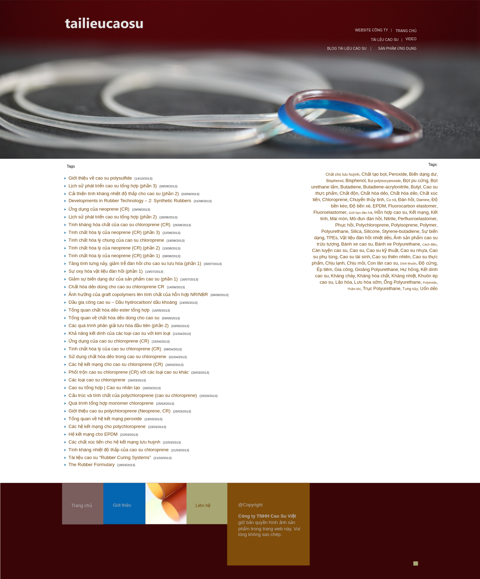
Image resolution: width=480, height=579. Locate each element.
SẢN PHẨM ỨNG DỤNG (397, 48)
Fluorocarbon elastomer (412, 206)
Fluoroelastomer (330, 212)
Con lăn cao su (382, 263)
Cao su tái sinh (355, 256)
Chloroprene (335, 199)
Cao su (356, 250)
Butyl (416, 186)
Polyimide (430, 282)
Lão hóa (343, 282)
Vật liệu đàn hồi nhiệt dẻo (366, 237)
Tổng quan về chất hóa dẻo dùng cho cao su (113, 317)
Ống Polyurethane (402, 282)
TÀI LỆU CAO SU (384, 40)
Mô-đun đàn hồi (366, 218)
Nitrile (390, 218)
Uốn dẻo (429, 288)
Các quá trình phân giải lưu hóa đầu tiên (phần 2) (118, 325)
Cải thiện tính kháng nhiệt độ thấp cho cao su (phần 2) (123, 193)
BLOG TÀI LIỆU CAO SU (347, 48)
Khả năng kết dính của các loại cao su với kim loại (119, 333)
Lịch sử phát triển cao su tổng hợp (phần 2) (112, 216)
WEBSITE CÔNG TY (371, 30)
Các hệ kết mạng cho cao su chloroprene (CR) (115, 364)
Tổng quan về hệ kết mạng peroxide (105, 418)
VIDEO (411, 39)
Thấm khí (354, 289)
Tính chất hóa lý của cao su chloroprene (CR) (114, 348)
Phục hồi (344, 225)
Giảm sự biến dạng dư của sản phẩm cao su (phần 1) (123, 279)
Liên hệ (203, 505)
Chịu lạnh (335, 263)
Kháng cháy (343, 275)
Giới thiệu (122, 505)
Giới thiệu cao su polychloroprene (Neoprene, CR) (119, 411)
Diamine (423, 200)
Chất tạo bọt (373, 174)
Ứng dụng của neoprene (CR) (99, 209)
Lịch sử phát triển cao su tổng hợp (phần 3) (112, 185)
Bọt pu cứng (415, 180)
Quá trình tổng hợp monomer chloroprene (111, 403)
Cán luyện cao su (329, 250)
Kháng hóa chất (373, 275)
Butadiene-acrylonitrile (386, 186)
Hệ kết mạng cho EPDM (93, 434)
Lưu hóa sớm (368, 282)
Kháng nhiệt (403, 275)
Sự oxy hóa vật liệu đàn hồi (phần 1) (105, 271)
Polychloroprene (372, 225)
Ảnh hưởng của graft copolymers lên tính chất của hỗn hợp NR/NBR (138, 294)
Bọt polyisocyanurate (384, 181)
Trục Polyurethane (382, 288)
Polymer (428, 225)
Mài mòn (339, 218)
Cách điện (429, 244)
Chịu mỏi (356, 263)
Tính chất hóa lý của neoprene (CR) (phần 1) (114, 255)
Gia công (344, 269)
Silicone (372, 231)
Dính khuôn (408, 263)
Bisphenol (334, 181)
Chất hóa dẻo (374, 193)
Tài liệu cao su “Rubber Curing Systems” (109, 457)
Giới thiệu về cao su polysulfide (100, 178)
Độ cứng (428, 263)
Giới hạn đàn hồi (360, 213)
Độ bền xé (360, 206)
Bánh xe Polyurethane (397, 244)
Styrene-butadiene (400, 231)
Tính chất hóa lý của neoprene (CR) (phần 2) (114, 248)
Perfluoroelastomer (417, 218)
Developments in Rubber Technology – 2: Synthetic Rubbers (129, 200)
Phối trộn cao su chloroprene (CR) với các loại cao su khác (128, 372)
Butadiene (350, 186)
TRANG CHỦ (406, 31)
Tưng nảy (410, 289)
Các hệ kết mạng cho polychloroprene (106, 426)
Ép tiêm (324, 269)
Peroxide (398, 174)
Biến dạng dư (423, 174)
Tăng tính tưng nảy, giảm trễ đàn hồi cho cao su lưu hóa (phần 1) (134, 263)
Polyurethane (334, 231)
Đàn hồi (406, 199)
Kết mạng (418, 212)
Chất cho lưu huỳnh (343, 174)
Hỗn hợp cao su (390, 212)
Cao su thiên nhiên (391, 256)
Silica (355, 231)
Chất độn (349, 193)
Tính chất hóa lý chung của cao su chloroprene (116, 240)
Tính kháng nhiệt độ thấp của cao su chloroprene (118, 449)
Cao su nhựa (414, 250)
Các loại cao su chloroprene (96, 379)
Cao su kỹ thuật (382, 250)
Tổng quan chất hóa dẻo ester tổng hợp (109, 310)
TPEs (332, 237)
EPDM (379, 206)
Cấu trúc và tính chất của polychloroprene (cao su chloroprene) (132, 395)
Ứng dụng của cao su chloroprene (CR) (108, 341)
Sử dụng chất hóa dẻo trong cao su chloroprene (117, 356)
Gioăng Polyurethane (376, 269)
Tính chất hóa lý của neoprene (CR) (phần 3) (114, 232)
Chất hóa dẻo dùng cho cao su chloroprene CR (116, 286)
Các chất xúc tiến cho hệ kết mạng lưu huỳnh (114, 442)
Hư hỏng (409, 269)
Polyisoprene (404, 225)
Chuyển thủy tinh (367, 199)
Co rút (391, 200)
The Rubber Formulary (91, 464)
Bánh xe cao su (357, 244)
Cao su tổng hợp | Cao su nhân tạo (104, 387)
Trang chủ (81, 505)
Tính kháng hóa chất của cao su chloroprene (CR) (119, 224)
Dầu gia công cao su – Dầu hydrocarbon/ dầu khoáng (122, 302)
